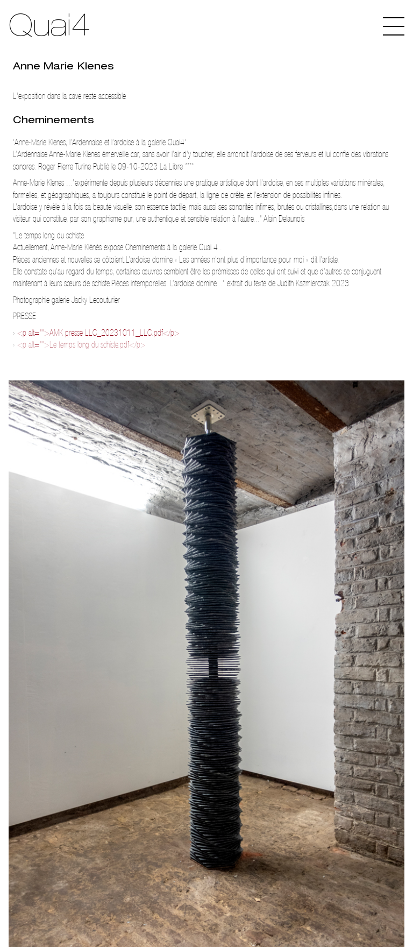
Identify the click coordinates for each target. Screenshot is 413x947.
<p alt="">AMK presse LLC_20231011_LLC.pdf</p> (98, 332)
